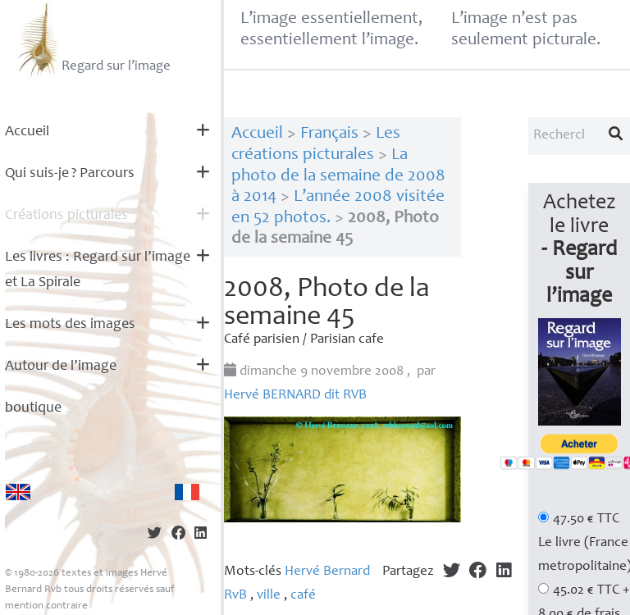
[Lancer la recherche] (616, 136)
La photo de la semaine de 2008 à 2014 (338, 176)
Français (329, 134)
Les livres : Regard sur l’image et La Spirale (97, 270)
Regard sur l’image (92, 39)
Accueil (27, 132)
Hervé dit (295, 396)
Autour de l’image (60, 366)
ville (269, 596)
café (303, 596)
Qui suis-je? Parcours (70, 173)
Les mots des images (70, 324)
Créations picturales (66, 215)
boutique (33, 408)
